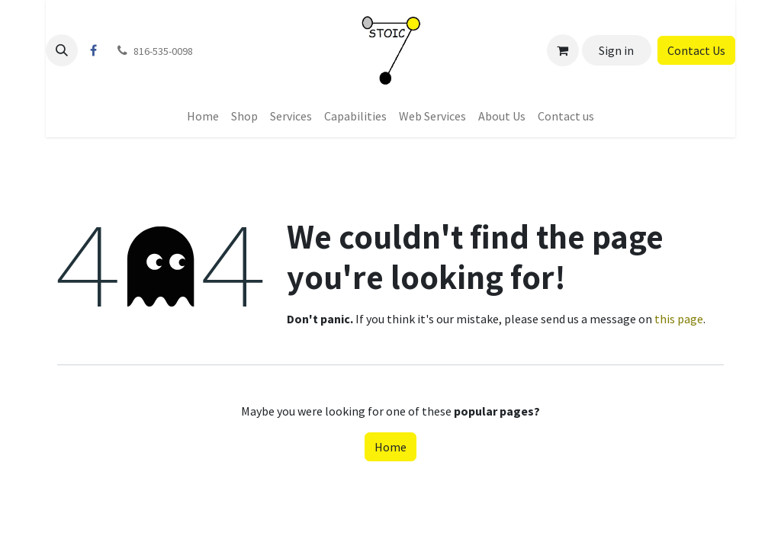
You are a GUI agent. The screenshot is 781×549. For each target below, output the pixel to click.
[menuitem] (203, 116)
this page (678, 318)
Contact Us (696, 50)
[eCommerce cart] (563, 50)
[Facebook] (93, 50)
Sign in (616, 50)
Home (390, 446)
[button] (62, 50)
